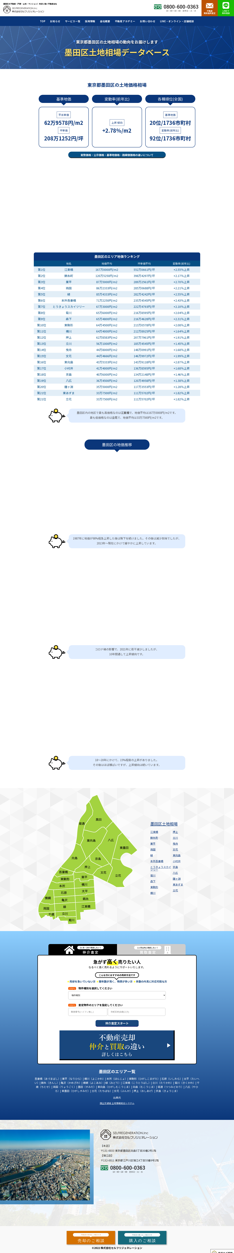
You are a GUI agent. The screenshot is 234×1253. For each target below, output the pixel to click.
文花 (175, 849)
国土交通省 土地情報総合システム (117, 1103)
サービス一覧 (72, 21)
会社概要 (105, 21)
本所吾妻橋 (156, 861)
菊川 (153, 875)
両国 (153, 849)
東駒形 (154, 887)
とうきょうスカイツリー (160, 868)
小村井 (177, 861)
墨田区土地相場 (164, 824)
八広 (175, 873)
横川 (153, 893)
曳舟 (175, 844)
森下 (153, 881)
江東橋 (154, 832)
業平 (153, 844)
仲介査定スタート (117, 1023)
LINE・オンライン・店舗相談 (177, 21)
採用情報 (90, 21)
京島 (175, 867)
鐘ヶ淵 (177, 879)
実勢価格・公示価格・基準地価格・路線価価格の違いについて (117, 155)
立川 (175, 838)
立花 (175, 890)
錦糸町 (154, 838)
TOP (42, 21)
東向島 (177, 855)
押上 (175, 832)
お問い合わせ (147, 21)
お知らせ (55, 21)
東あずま (178, 884)
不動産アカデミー (125, 21)
